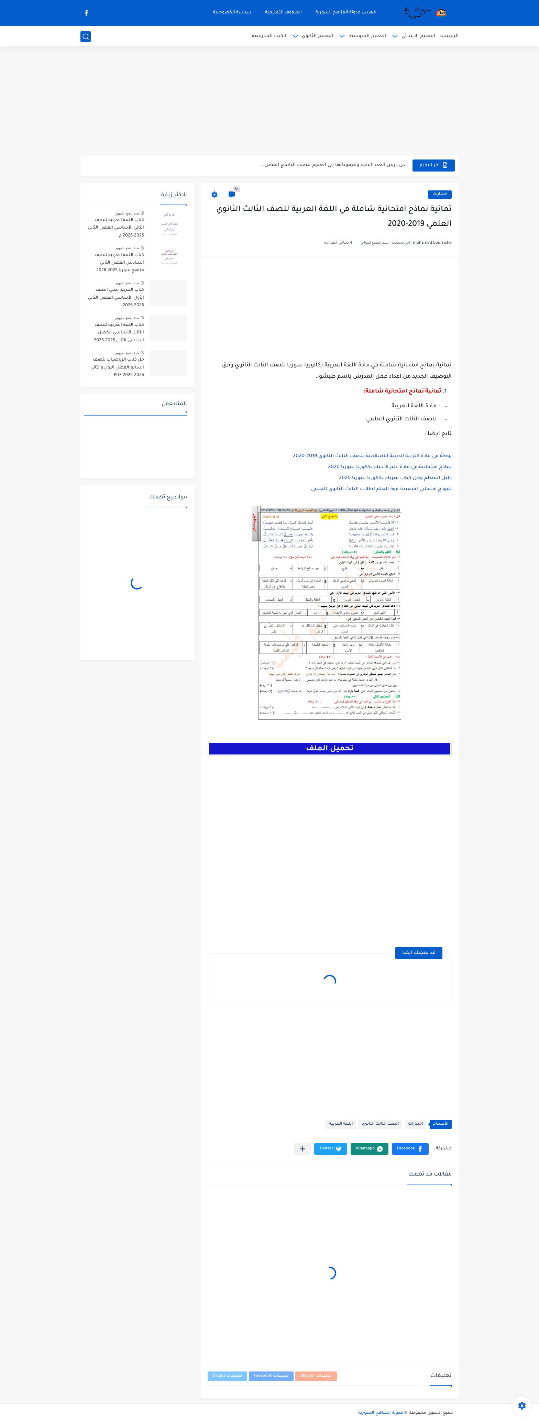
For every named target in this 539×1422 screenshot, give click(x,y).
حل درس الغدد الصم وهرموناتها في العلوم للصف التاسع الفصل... (333, 165)
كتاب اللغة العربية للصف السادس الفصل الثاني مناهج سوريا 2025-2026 (119, 263)
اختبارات (439, 194)
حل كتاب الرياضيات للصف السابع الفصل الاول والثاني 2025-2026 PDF (117, 367)
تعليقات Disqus (227, 1376)
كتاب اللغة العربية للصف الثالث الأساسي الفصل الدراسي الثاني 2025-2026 (119, 333)
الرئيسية (449, 36)
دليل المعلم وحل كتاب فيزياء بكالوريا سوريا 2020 (395, 478)
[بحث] (85, 36)
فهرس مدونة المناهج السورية (346, 12)
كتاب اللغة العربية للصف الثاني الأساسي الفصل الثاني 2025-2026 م (116, 228)
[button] (410, 1149)
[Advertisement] (269, 101)
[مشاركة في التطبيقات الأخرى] (302, 1149)
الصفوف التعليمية (283, 12)
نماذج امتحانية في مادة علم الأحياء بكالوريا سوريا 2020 (390, 467)
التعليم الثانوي (317, 36)
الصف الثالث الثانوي (380, 1124)
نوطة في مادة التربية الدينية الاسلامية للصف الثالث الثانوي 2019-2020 (372, 456)
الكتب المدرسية (269, 36)
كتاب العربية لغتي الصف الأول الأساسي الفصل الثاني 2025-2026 (116, 298)
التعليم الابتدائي (418, 36)
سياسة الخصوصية (232, 12)
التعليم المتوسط (367, 36)
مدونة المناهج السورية (380, 1413)
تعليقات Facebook (271, 1376)
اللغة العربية (341, 1124)
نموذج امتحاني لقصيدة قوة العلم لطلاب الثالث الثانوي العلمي (381, 489)
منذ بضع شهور (127, 213)
